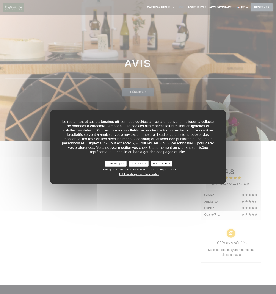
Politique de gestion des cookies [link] (139, 174)
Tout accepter (115, 163)
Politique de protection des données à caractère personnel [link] (139, 169)
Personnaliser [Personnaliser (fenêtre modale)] (161, 163)
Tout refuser (138, 163)
